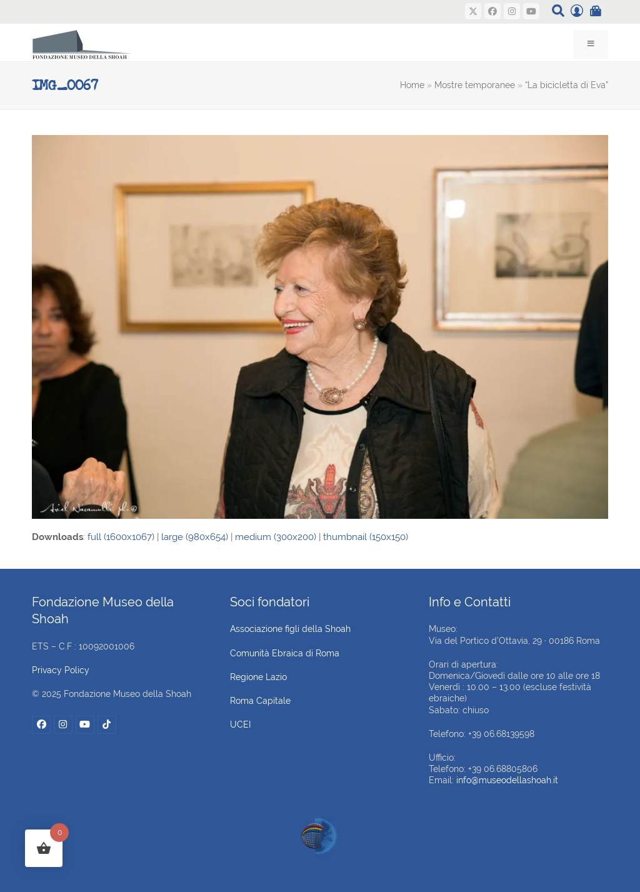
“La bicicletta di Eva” (566, 85)
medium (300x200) (275, 537)
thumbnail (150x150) (365, 537)
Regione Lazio (258, 677)
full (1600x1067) (121, 537)
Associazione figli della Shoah (290, 629)
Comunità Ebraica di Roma (284, 653)
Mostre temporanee (474, 85)
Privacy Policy (60, 670)
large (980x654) (194, 537)
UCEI (240, 724)
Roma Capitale (260, 701)
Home (412, 85)
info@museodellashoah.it (507, 780)
